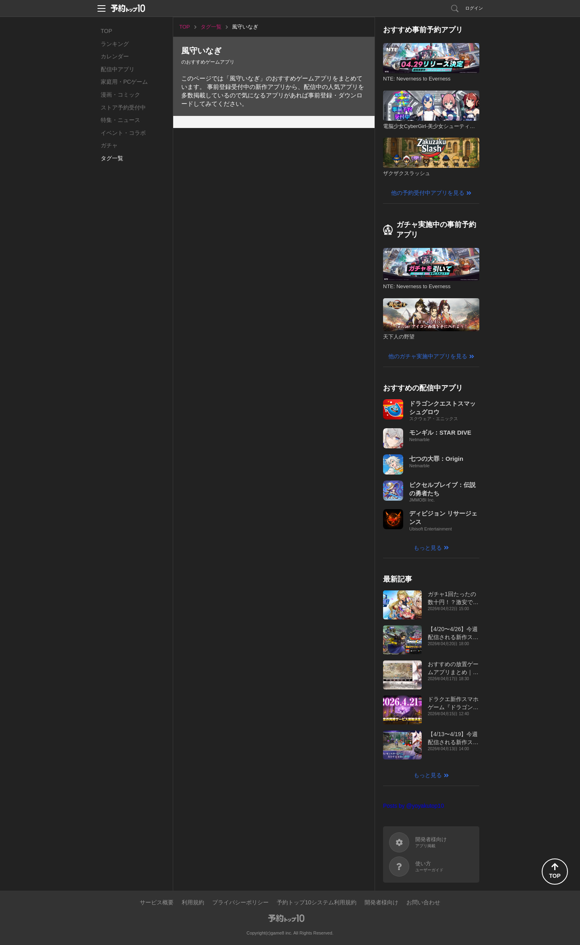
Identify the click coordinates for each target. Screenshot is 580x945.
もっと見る (428, 548)
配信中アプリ (118, 69)
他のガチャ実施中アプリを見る (427, 356)
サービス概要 (157, 902)
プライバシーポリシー (240, 902)
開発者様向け (381, 902)
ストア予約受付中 (123, 107)
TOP (106, 31)
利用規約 (193, 902)
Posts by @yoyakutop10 (413, 806)
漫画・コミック (120, 94)
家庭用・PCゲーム (124, 81)
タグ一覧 (112, 158)
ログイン (474, 8)
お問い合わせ (423, 902)
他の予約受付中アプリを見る (427, 193)
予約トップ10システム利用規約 (316, 902)
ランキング (115, 44)
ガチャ (109, 145)
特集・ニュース (120, 120)
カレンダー (115, 56)
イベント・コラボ (123, 133)
